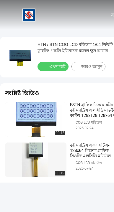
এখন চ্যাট (54, 66)
